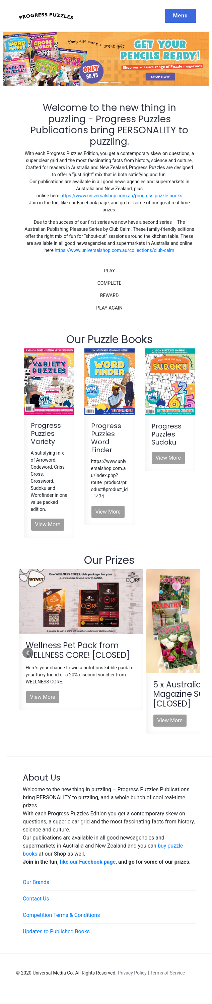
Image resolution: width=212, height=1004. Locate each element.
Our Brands (36, 882)
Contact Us (36, 898)
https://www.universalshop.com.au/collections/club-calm (114, 250)
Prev (27, 653)
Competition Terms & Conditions (61, 915)
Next (191, 653)
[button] (22, 59)
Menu (180, 15)
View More (47, 524)
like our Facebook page (88, 862)
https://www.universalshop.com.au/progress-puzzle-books (122, 195)
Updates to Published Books (56, 931)
